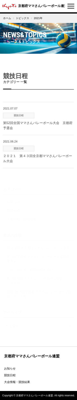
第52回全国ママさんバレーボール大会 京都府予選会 (37, 127)
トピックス (22, 18)
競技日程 (10, 375)
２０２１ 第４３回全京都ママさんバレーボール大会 (37, 160)
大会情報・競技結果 (17, 382)
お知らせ (10, 368)
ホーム (7, 18)
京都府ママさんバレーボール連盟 (34, 6)
